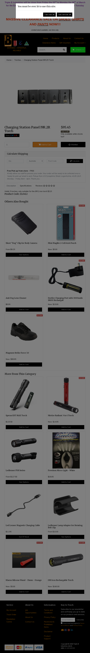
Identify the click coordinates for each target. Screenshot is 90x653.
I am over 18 (49, 15)
